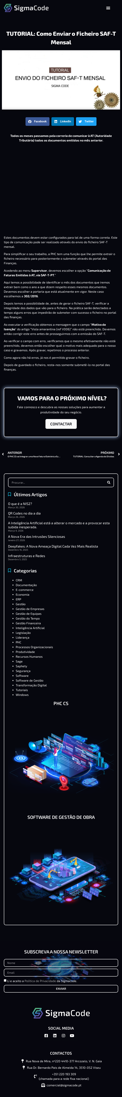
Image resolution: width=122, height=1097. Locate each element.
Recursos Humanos (29, 656)
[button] (108, 8)
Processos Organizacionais (34, 647)
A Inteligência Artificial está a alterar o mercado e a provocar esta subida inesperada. (59, 525)
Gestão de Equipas (28, 613)
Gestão (21, 604)
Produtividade (25, 652)
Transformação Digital (31, 685)
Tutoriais (22, 690)
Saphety (21, 666)
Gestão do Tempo (28, 618)
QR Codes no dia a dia (24, 513)
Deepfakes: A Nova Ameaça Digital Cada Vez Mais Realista (53, 546)
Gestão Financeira (28, 623)
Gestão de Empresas (30, 609)
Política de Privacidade (40, 981)
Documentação (26, 585)
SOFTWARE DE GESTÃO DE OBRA (61, 817)
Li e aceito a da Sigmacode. (42, 981)
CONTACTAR (61, 424)
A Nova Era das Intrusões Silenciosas (36, 536)
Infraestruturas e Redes (26, 556)
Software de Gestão (29, 680)
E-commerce (25, 589)
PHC (18, 642)
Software (22, 675)
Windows (22, 694)
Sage (19, 661)
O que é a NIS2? (20, 504)
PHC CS (61, 703)
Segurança (23, 671)
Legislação (23, 632)
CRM (19, 580)
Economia (22, 594)
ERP (18, 599)
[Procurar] (109, 482)
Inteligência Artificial (30, 628)
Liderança (22, 637)
